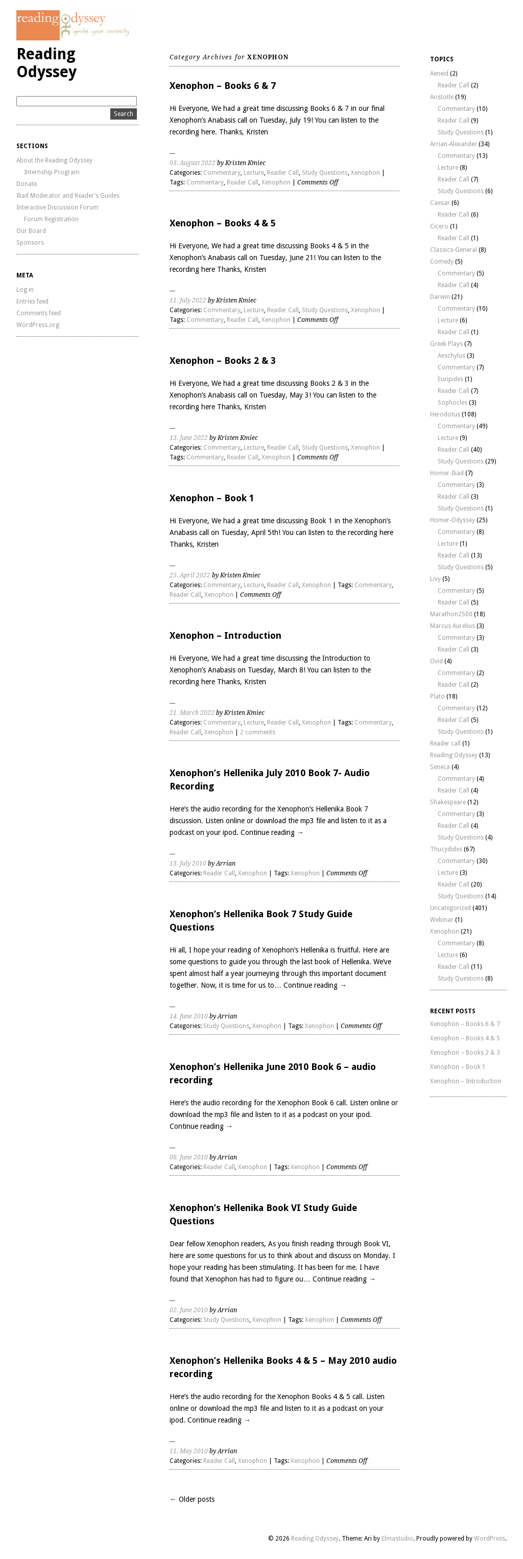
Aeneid (439, 73)
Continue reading (272, 832)
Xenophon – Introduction (225, 635)
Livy (435, 579)
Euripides (450, 379)
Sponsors (30, 242)
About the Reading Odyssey (54, 160)
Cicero (439, 226)
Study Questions (325, 172)
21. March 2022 (192, 712)
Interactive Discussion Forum (57, 207)
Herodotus (445, 414)
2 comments (257, 732)
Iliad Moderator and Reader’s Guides (68, 195)
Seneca (440, 767)
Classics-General (453, 249)
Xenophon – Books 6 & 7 (223, 85)
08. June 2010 (189, 1157)
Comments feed (38, 313)
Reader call (445, 743)
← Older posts (192, 1499)
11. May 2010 (189, 1451)
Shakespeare (448, 802)
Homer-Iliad (447, 473)
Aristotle (442, 97)
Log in (25, 289)
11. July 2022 (188, 300)
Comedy (442, 261)
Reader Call (283, 172)
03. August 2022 (193, 163)
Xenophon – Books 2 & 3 (223, 360)
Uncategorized (450, 908)
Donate (26, 184)
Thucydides (446, 849)
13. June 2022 (189, 437)
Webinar (442, 919)
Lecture (254, 172)
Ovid (436, 661)
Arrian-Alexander (453, 144)
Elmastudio (397, 1538)
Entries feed (32, 301)
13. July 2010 (188, 863)
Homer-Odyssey (452, 520)
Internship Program (52, 172)
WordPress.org (37, 325)
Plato (437, 696)
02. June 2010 (189, 1310)
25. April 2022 (190, 575)
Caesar (440, 202)
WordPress (489, 1538)
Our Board (31, 231)
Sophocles (452, 402)
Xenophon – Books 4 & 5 (223, 223)
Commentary (222, 172)
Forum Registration (51, 219)
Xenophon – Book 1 (212, 498)
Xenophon (365, 172)
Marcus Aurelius (452, 626)
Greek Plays (446, 343)
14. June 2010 (189, 1016)
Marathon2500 (451, 614)
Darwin (440, 296)
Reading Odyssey (46, 63)
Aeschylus (451, 355)
